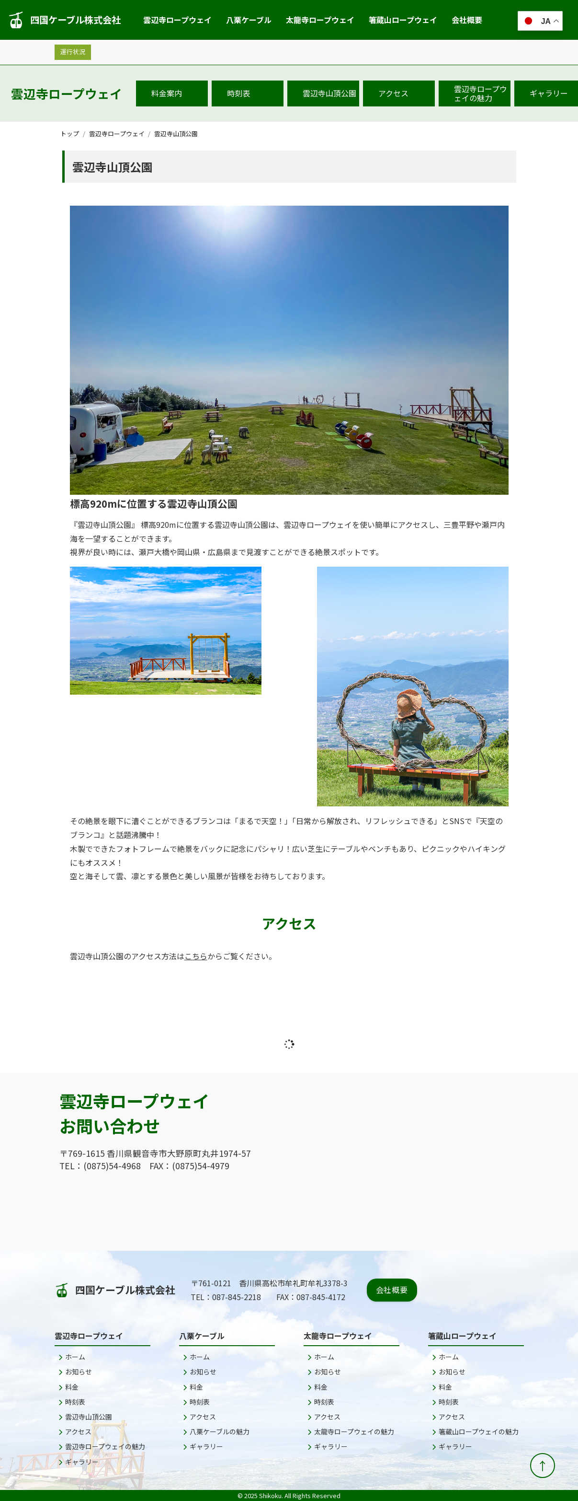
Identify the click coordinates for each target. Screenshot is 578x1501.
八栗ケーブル (249, 19)
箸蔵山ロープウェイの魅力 (475, 1431)
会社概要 (467, 19)
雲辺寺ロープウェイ (177, 19)
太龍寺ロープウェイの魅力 (350, 1431)
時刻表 (238, 93)
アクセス (393, 93)
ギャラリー (78, 1461)
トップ (69, 133)
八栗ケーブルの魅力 (216, 1431)
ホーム (71, 1356)
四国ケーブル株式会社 (64, 19)
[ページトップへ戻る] (542, 1465)
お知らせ (75, 1371)
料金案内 (166, 93)
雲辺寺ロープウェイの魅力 (480, 93)
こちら (195, 956)
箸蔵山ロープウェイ (403, 19)
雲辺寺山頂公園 (329, 93)
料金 (68, 1387)
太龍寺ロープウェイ (320, 19)
